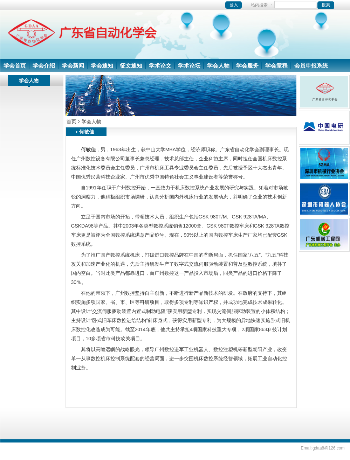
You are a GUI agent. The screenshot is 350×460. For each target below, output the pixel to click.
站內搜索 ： (292, 4)
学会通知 (102, 66)
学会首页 (15, 66)
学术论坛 (189, 66)
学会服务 (247, 66)
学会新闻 (73, 66)
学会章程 (276, 66)
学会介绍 (44, 66)
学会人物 (218, 66)
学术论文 (160, 66)
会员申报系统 (311, 66)
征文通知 (131, 66)
